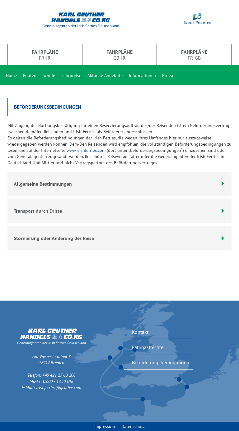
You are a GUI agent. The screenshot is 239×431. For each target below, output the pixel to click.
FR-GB (194, 55)
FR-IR (45, 55)
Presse (168, 75)
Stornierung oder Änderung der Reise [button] (119, 238)
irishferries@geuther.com (58, 387)
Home (11, 75)
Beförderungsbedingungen (160, 362)
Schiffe (49, 75)
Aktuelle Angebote (105, 75)
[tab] (119, 211)
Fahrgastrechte (147, 347)
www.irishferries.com (86, 150)
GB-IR (119, 55)
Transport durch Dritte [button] (119, 211)
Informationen (142, 75)
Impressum (104, 426)
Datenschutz (133, 426)
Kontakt (140, 332)
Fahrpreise (71, 75)
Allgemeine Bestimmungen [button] (119, 184)
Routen (29, 75)
